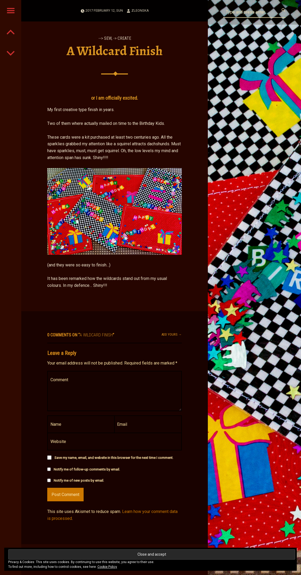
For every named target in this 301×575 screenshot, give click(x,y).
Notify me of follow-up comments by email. (87, 469)
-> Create (122, 38)
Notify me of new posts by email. (79, 480)
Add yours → (171, 334)
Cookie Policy (107, 567)
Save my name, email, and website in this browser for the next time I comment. (113, 458)
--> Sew (104, 38)
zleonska (140, 10)
